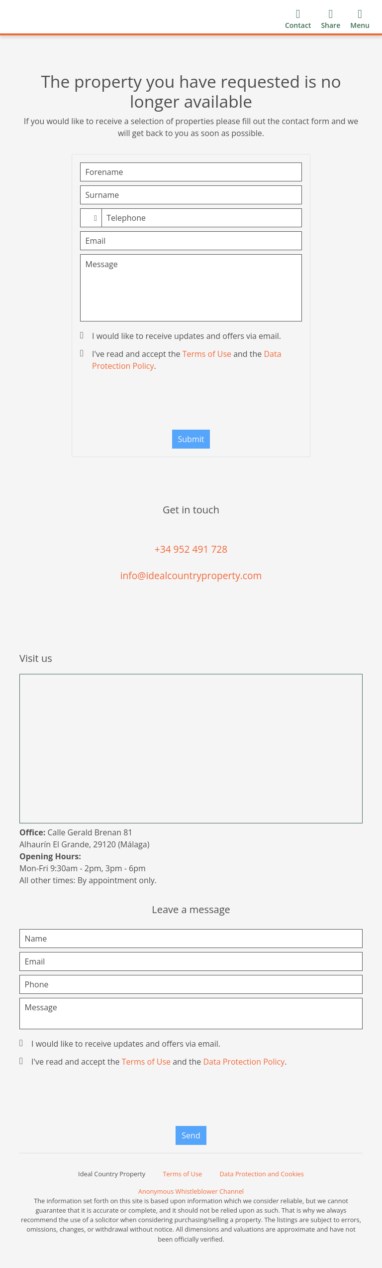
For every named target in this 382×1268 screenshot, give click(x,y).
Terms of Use (207, 353)
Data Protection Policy (244, 1061)
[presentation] (191, 402)
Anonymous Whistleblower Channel (191, 1191)
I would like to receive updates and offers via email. (181, 335)
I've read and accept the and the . (182, 359)
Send (191, 1135)
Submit (191, 439)
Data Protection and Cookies (262, 1173)
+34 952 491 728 (191, 549)
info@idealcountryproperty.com (191, 575)
